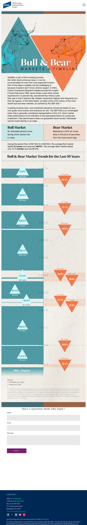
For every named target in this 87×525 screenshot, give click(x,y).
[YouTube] (20, 514)
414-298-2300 (16, 498)
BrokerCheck (45, 519)
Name (9, 413)
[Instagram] (24, 514)
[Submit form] (16, 450)
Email (9, 423)
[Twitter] (12, 514)
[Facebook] (8, 514)
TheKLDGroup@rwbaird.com (16, 511)
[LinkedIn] (16, 514)
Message (10, 433)
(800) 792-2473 (18, 501)
